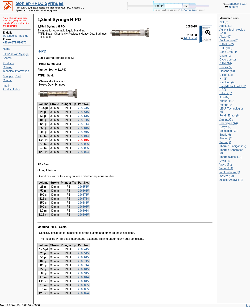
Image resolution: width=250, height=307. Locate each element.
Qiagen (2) (226, 119)
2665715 (83, 194)
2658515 (83, 112)
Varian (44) (226, 168)
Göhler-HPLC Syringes (40, 3)
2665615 (83, 190)
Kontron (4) (226, 104)
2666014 (83, 277)
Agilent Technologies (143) (232, 31)
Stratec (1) (225, 138)
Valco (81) (225, 164)
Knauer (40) (226, 100)
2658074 (83, 152)
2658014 (83, 136)
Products (8, 63)
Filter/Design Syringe (16, 54)
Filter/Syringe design (189, 10)
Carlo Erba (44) (228, 51)
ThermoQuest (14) (230, 156)
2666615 (83, 257)
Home (6, 48)
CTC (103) (225, 48)
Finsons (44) (227, 71)
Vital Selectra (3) (229, 172)
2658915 (83, 132)
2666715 (83, 261)
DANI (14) (225, 63)
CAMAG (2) (226, 44)
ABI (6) (223, 22)
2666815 (83, 269)
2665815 (83, 202)
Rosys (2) (225, 127)
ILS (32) (224, 97)
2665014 (83, 210)
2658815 (83, 128)
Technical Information (16, 71)
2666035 (83, 285)
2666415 (83, 249)
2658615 (83, 116)
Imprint (7, 85)
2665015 (83, 214)
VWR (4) (224, 160)
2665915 (83, 206)
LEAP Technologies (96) (231, 110)
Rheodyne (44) (228, 123)
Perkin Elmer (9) (229, 115)
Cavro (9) (225, 55)
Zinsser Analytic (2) (231, 179)
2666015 (83, 281)
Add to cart (190, 38)
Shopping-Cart (12, 76)
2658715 (83, 120)
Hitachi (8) (225, 93)
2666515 (83, 253)
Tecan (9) (225, 142)
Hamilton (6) (227, 82)
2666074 (83, 293)
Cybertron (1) (227, 59)
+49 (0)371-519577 (15, 42)
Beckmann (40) (228, 40)
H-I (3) (223, 78)
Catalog (7, 67)
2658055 (83, 148)
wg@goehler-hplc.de (15, 35)
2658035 (83, 144)
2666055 (83, 289)
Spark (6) (225, 134)
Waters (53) (226, 176)
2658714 (83, 124)
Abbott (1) (225, 25)
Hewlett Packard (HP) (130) (232, 88)
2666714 (83, 265)
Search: (159, 5)
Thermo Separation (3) (231, 151)
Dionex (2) (225, 67)
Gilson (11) (226, 74)
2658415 (83, 108)
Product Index (11, 89)
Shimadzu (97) (228, 130)
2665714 (83, 198)
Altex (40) (225, 36)
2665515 (83, 186)
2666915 (83, 273)
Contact (7, 80)
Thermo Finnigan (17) (232, 146)
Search (7, 57)
